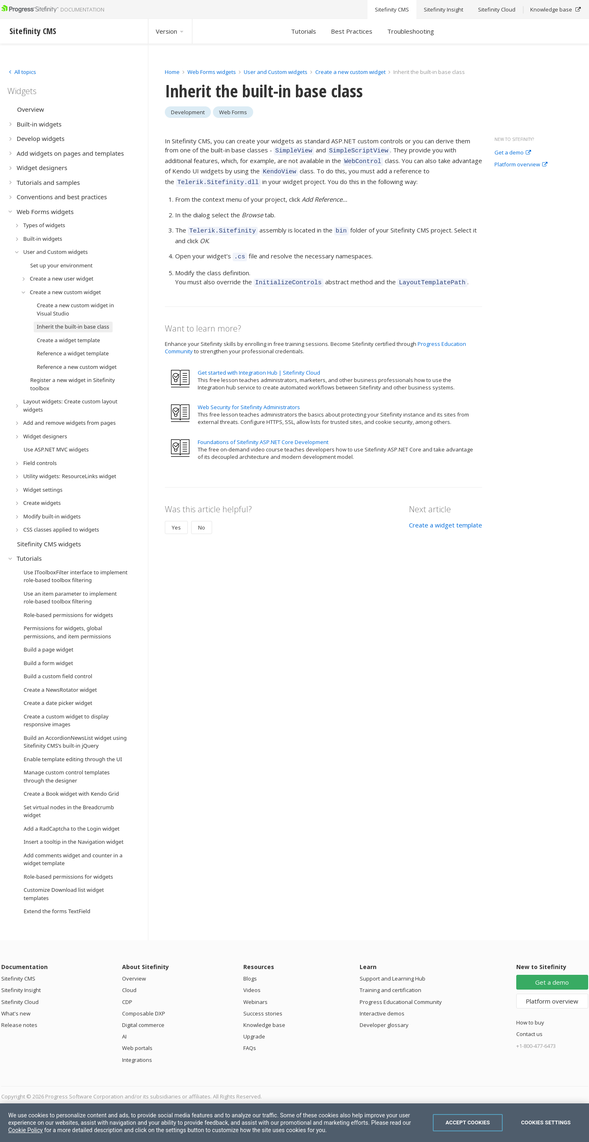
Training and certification (390, 990)
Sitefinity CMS (18, 978)
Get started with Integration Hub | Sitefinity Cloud (259, 364)
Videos (252, 990)
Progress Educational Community (401, 1002)
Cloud (129, 990)
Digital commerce (143, 1025)
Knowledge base (264, 1025)
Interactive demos (382, 1013)
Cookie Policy (25, 1130)
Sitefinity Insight (21, 990)
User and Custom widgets (276, 72)
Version (170, 31)
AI (124, 1036)
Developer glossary (384, 1025)
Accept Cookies (468, 1122)
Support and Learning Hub (392, 978)
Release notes (19, 1025)
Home (172, 72)
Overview (134, 978)
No (201, 519)
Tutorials (303, 31)
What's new (15, 1013)
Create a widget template (445, 516)
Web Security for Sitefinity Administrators (249, 398)
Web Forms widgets (211, 72)
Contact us (529, 1034)
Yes (176, 519)
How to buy (530, 1022)
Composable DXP (143, 1013)
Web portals (137, 1048)
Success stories (262, 1013)
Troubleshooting (410, 31)
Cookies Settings (546, 1122)
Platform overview (520, 164)
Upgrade (254, 1036)
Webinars (255, 1002)
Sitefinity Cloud (20, 1002)
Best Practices (351, 31)
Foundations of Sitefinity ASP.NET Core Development (263, 433)
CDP (127, 1002)
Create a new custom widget (351, 72)
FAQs (249, 1048)
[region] (294, 1122)
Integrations (137, 1060)
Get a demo (512, 153)
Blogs (250, 978)
